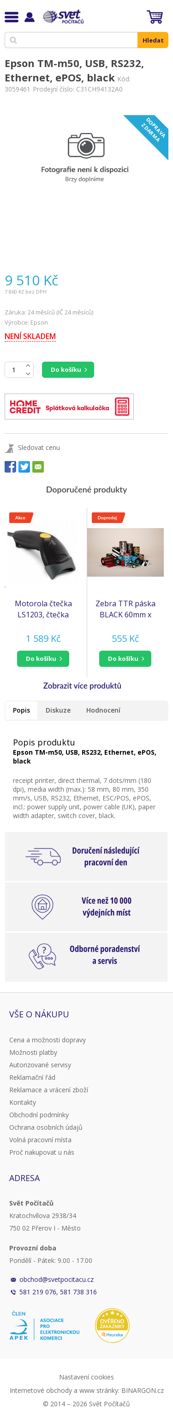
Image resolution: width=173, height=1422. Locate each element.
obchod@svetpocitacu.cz (56, 1279)
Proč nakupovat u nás (41, 1152)
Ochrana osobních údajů (46, 1127)
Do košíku (66, 369)
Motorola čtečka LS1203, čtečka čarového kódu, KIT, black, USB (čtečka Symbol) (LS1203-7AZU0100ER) (43, 609)
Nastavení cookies (86, 1377)
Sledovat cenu (39, 447)
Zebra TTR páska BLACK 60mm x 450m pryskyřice (125, 609)
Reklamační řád (32, 1077)
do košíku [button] (41, 658)
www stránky (98, 1390)
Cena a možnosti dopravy (47, 1039)
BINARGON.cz (142, 1390)
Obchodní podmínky (39, 1114)
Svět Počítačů (62, 17)
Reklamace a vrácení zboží (48, 1089)
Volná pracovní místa (40, 1139)
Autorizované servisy (40, 1064)
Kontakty (22, 1102)
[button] (43, 659)
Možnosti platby (33, 1052)
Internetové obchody (41, 1390)
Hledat (153, 40)
